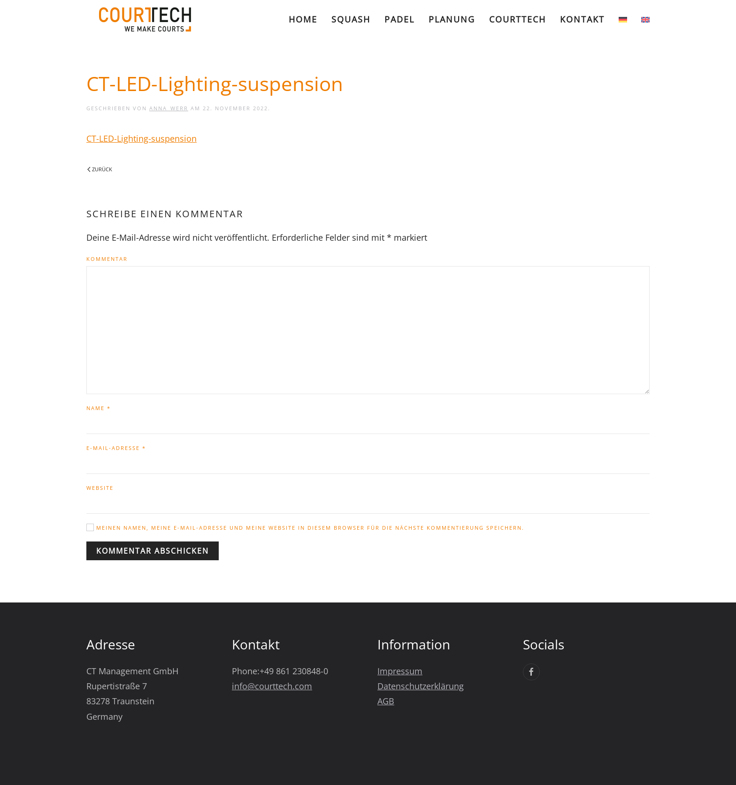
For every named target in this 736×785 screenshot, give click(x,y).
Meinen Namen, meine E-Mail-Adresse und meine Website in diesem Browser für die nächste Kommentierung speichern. (305, 527)
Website (100, 487)
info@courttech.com (272, 686)
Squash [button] (350, 19)
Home (303, 19)
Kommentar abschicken (152, 551)
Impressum (399, 671)
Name (98, 408)
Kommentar (107, 258)
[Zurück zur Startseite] (145, 19)
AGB (385, 701)
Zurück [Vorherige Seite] (99, 169)
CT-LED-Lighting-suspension (141, 138)
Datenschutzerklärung (420, 686)
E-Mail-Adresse (116, 447)
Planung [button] (452, 19)
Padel (399, 19)
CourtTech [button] (517, 19)
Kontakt (582, 19)
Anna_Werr (168, 108)
